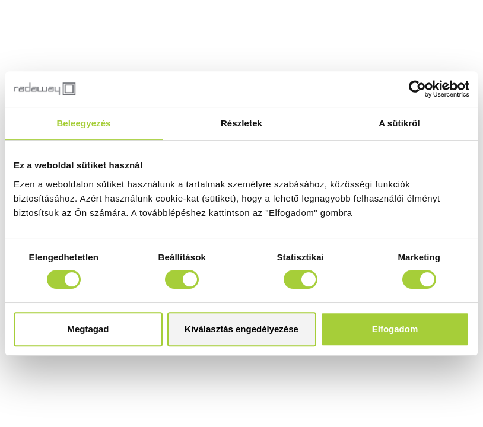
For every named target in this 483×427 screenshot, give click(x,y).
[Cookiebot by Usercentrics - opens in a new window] (417, 89)
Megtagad (88, 329)
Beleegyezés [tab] (83, 123)
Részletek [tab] (241, 123)
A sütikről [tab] (399, 123)
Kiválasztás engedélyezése (241, 329)
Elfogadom (395, 329)
